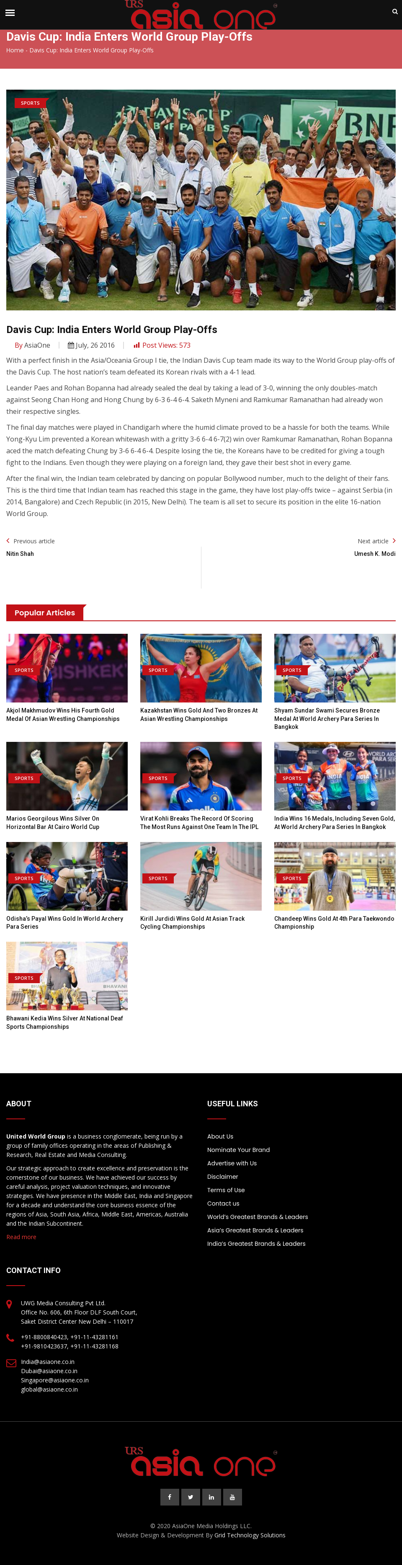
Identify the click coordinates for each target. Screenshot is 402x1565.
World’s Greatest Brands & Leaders (257, 1217)
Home (15, 50)
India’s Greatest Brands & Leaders (256, 1244)
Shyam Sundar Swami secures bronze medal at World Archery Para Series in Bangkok (327, 718)
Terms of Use (226, 1190)
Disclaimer (222, 1176)
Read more (21, 1237)
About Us (220, 1136)
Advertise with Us (232, 1163)
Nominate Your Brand (238, 1150)
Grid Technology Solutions (250, 1535)
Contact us (223, 1203)
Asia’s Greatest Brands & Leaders (255, 1230)
